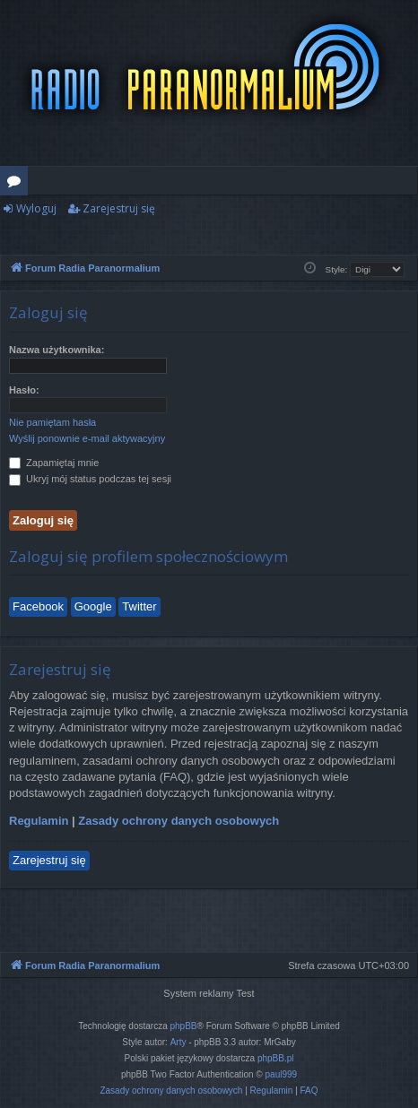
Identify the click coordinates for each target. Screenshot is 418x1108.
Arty (178, 1042)
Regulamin (38, 820)
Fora (17, 183)
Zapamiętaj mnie (54, 462)
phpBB (183, 1026)
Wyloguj (36, 208)
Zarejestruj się (119, 208)
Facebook (38, 606)
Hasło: (24, 390)
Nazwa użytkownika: (56, 349)
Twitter (139, 606)
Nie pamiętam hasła (52, 422)
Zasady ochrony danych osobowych (178, 820)
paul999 (282, 1074)
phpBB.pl (275, 1058)
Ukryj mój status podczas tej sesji (90, 478)
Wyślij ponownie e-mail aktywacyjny (87, 438)
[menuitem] (171, 1091)
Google (93, 606)
